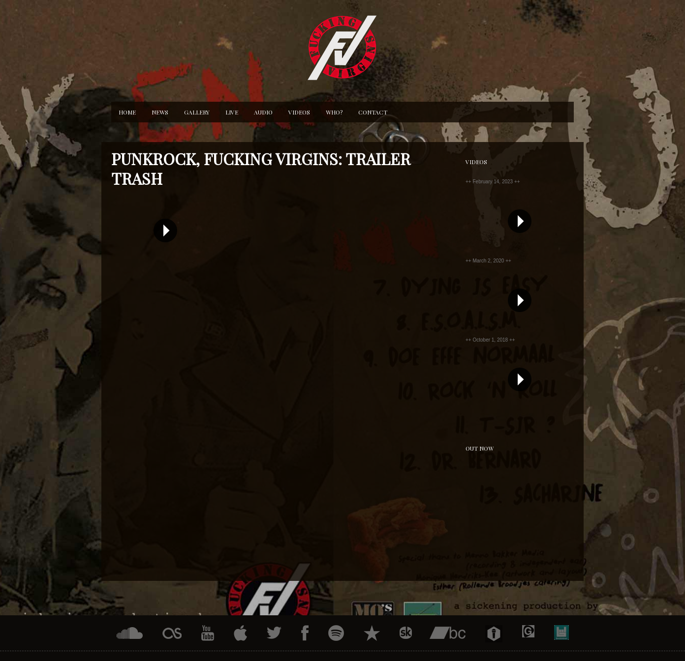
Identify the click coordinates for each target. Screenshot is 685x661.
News (160, 112)
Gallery (197, 112)
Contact (372, 112)
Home (127, 112)
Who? (334, 112)
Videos (299, 112)
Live (231, 112)
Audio (263, 112)
